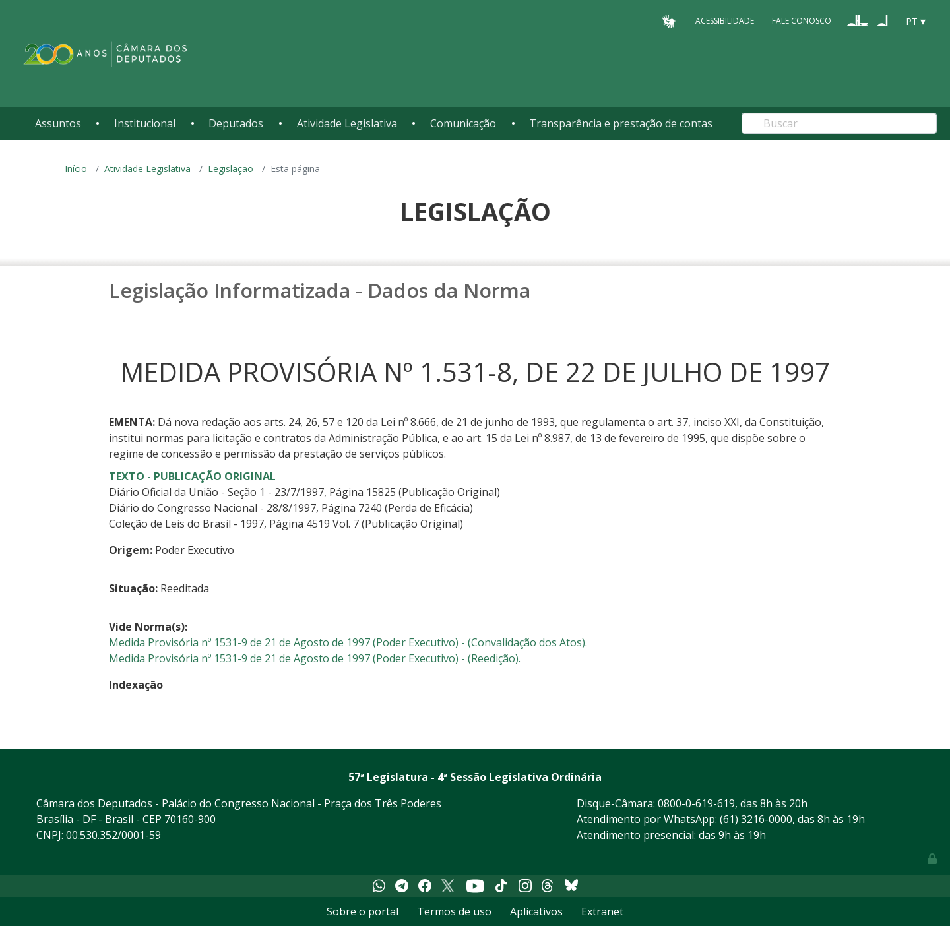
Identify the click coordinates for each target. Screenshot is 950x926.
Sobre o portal (362, 911)
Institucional (144, 123)
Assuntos (58, 123)
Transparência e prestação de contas (620, 123)
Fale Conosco (801, 20)
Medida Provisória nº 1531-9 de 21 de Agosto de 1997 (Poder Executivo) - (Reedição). (315, 658)
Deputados (235, 123)
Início (76, 168)
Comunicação (463, 123)
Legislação (230, 168)
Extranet (602, 911)
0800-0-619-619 (696, 803)
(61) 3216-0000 (756, 819)
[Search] (839, 123)
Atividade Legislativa (347, 123)
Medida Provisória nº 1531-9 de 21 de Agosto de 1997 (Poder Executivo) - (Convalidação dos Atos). (348, 642)
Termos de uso (454, 911)
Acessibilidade (724, 20)
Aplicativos (536, 911)
